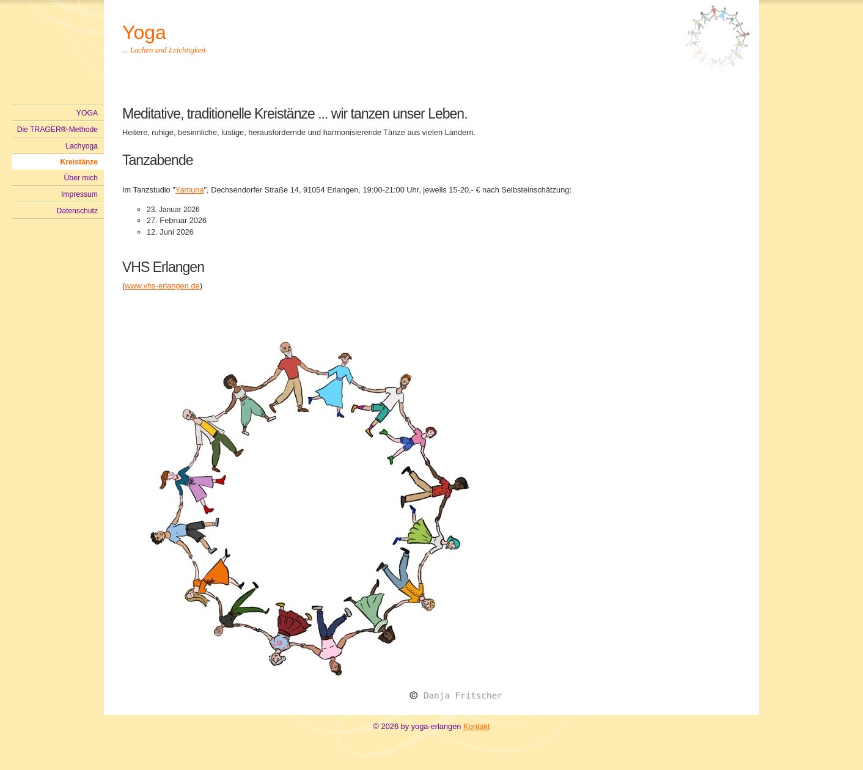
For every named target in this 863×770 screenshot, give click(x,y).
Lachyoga (81, 146)
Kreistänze (79, 162)
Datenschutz (77, 211)
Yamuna (189, 189)
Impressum (79, 194)
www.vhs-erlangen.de (162, 285)
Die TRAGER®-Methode (57, 129)
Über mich (81, 178)
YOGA (87, 113)
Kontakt (476, 726)
